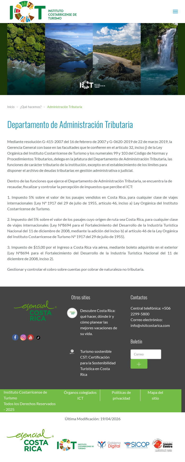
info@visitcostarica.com (150, 325)
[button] (175, 11)
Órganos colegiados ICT (80, 395)
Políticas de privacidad (121, 395)
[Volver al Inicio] (43, 11)
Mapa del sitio (155, 395)
